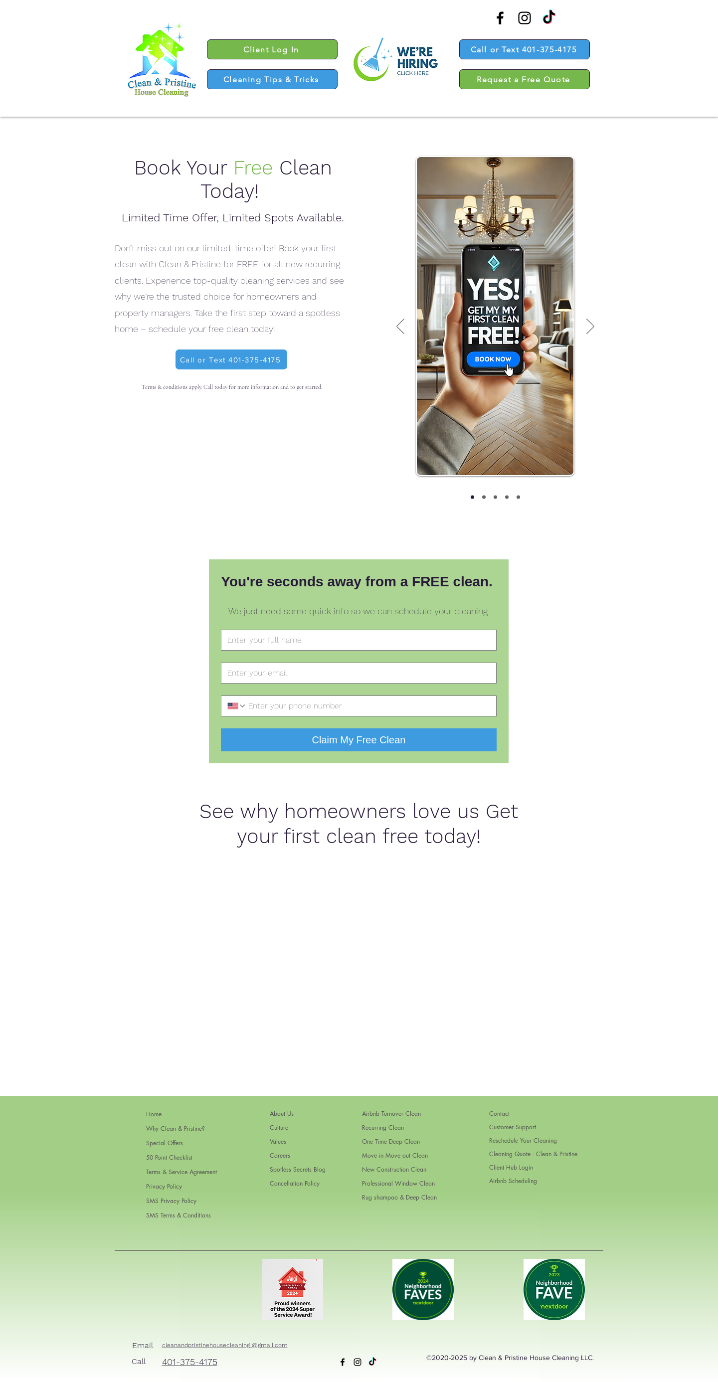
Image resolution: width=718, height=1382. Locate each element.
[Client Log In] (272, 49)
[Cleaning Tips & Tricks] (272, 79)
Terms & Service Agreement (181, 1172)
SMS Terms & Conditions (178, 1215)
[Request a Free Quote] (524, 79)
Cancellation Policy (293, 1183)
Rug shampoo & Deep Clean (399, 1197)
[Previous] (400, 327)
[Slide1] (472, 497)
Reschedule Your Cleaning (523, 1140)
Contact (499, 1113)
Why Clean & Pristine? (175, 1128)
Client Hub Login (511, 1167)
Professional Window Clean (398, 1183)
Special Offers (164, 1143)
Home (154, 1114)
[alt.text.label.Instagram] (524, 17)
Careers (280, 1155)
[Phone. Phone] (368, 706)
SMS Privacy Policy (171, 1201)
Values (278, 1141)
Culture (279, 1127)
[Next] (590, 327)
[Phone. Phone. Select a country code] (236, 706)
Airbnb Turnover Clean (391, 1113)
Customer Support (512, 1127)
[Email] (355, 673)
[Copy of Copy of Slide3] (507, 497)
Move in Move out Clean (395, 1155)
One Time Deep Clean (391, 1141)
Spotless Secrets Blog (293, 1169)
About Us (282, 1113)
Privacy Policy (164, 1186)
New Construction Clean (394, 1169)
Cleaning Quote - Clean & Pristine (533, 1154)
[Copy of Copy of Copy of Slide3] (518, 497)
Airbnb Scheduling (513, 1181)
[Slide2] (484, 497)
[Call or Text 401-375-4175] (524, 49)
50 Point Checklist (169, 1157)
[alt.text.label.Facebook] (500, 17)
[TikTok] (548, 17)
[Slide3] (495, 497)
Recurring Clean (383, 1127)
